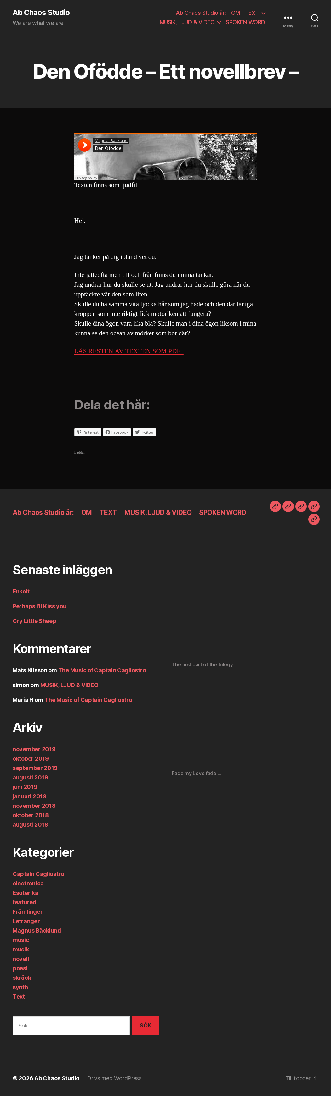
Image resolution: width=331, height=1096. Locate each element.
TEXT (252, 12)
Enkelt (21, 591)
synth (20, 987)
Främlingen (28, 911)
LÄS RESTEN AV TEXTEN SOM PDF (129, 351)
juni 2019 (25, 787)
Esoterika (25, 892)
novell (21, 959)
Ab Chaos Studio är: (201, 12)
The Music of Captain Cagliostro (102, 670)
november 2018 (34, 805)
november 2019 (34, 749)
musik (21, 949)
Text (19, 996)
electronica (28, 883)
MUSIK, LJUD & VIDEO (187, 22)
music (21, 940)
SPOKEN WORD (245, 22)
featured (25, 902)
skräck (22, 977)
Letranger (26, 921)
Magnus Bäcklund (37, 930)
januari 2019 (30, 796)
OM (235, 12)
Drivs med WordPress (114, 1078)
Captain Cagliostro (38, 874)
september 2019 (35, 768)
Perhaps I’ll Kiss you (39, 606)
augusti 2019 (30, 777)
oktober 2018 (31, 815)
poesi (20, 968)
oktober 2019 (31, 758)
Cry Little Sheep (34, 621)
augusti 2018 (30, 824)
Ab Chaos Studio (41, 12)
